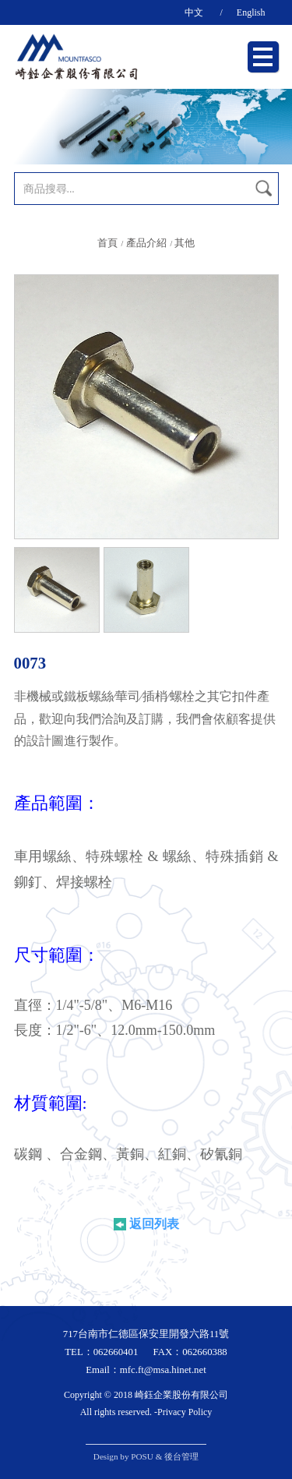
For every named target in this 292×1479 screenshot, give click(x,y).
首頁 (107, 243)
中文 (194, 12)
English (251, 12)
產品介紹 (146, 243)
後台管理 (181, 1456)
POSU (142, 1456)
